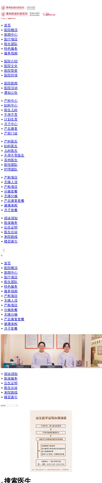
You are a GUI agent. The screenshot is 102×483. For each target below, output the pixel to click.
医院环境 (11, 75)
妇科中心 (11, 105)
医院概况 (11, 30)
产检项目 (11, 177)
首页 (7, 25)
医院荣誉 (11, 71)
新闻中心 (11, 35)
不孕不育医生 (14, 155)
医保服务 (11, 223)
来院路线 (11, 237)
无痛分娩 (11, 196)
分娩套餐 (11, 191)
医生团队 (11, 44)
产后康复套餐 (14, 201)
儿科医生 (11, 151)
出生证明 (11, 227)
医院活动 (11, 88)
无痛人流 (11, 182)
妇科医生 (11, 146)
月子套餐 (11, 210)
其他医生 (11, 160)
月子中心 (11, 124)
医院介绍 (11, 61)
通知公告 (11, 93)
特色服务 (11, 49)
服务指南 (11, 53)
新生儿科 (11, 110)
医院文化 (11, 66)
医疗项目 (11, 39)
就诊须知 (11, 218)
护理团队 (11, 169)
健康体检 (11, 205)
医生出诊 (11, 232)
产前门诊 (11, 133)
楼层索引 (11, 241)
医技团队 (11, 165)
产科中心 (11, 101)
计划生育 (11, 119)
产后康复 (11, 129)
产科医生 (11, 141)
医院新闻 (11, 83)
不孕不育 (11, 115)
